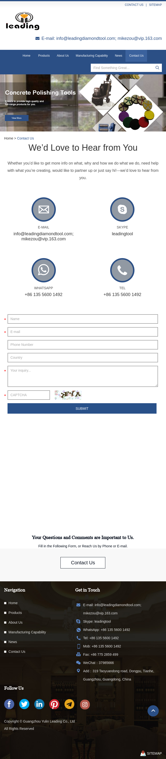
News (118, 55)
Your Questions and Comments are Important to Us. (83, 537)
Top (153, 710)
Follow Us (14, 688)
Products (44, 55)
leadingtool (122, 233)
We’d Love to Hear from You (83, 148)
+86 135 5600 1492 (115, 630)
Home (26, 55)
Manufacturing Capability (92, 55)
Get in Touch (87, 590)
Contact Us (136, 55)
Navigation (14, 590)
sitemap (155, 5)
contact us (134, 5)
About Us (63, 55)
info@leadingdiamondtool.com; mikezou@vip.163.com (109, 38)
